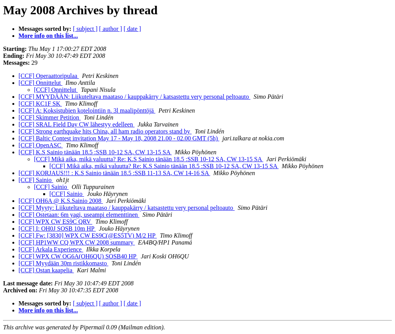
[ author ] (110, 28)
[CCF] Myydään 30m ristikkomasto (63, 263)
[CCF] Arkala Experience (51, 249)
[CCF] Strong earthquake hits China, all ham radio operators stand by (105, 131)
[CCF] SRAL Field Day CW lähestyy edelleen (77, 124)
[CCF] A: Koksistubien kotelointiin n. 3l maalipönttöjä (87, 110)
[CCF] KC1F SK (40, 103)
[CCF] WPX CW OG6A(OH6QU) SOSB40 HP (78, 256)
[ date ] (132, 28)
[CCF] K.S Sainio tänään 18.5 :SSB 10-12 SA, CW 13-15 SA (95, 152)
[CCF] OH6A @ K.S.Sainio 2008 (61, 200)
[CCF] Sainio (36, 180)
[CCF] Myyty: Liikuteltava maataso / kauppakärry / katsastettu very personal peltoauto (127, 207)
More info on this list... (48, 35)
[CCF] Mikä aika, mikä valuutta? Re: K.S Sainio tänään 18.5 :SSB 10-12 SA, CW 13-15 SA (148, 159)
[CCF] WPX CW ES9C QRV (55, 221)
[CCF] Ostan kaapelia (46, 270)
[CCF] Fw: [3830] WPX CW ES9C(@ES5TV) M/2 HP (88, 235)
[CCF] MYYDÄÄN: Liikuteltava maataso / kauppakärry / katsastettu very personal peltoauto (134, 96)
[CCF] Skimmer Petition (50, 117)
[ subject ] (85, 28)
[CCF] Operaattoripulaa (49, 76)
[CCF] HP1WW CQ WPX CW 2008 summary (77, 242)
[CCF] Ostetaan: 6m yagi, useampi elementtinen (79, 214)
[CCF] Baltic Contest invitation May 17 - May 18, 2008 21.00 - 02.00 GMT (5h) (119, 138)
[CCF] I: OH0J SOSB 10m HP (57, 228)
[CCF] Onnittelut (40, 82)
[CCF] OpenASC (41, 145)
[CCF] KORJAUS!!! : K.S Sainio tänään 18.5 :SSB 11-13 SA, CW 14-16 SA (114, 173)
